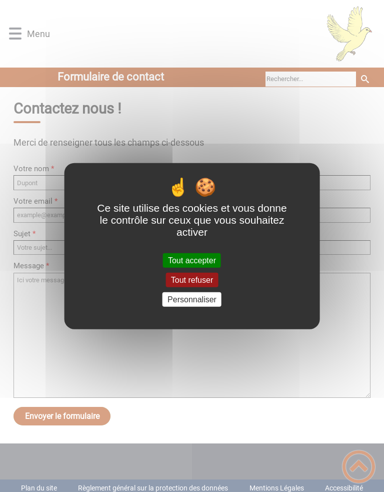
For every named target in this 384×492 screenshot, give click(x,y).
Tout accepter (192, 260)
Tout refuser (192, 279)
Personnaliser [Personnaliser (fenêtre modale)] (192, 299)
